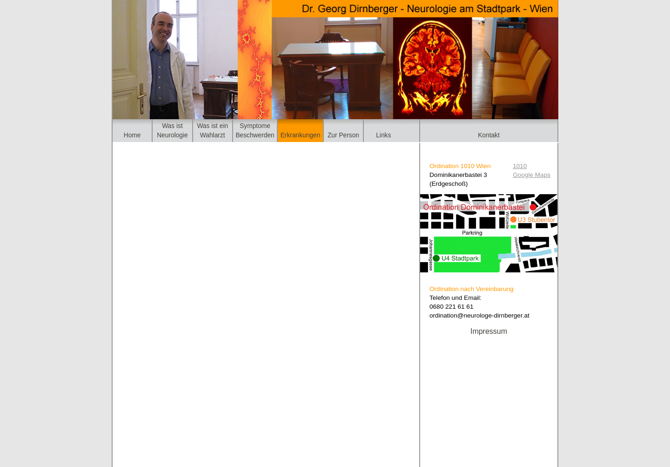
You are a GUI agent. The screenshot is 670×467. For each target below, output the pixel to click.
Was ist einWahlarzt (212, 130)
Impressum (488, 331)
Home (132, 135)
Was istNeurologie (172, 130)
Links (383, 135)
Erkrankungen (301, 135)
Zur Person (343, 135)
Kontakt (489, 135)
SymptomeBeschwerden (254, 130)
